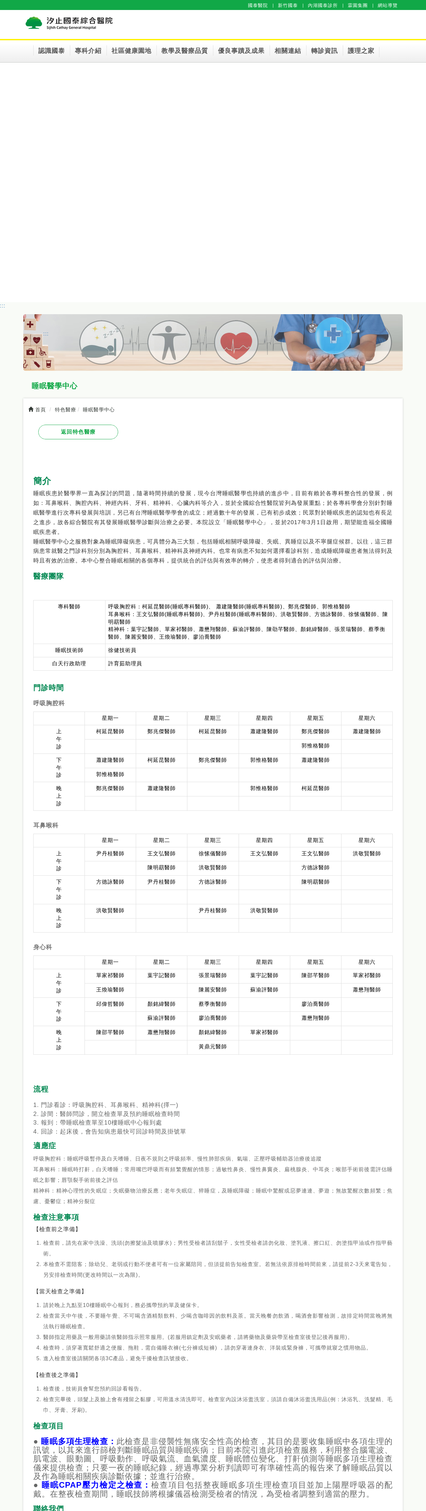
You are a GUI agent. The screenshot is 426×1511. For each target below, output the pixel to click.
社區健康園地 (131, 50)
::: (2, 306)
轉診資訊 (324, 50)
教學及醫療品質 (184, 50)
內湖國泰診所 (323, 5)
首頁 (37, 409)
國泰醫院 (258, 5)
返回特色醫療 (78, 432)
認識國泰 (51, 50)
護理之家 (361, 50)
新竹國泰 (288, 5)
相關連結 (288, 50)
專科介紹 (88, 50)
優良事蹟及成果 (241, 50)
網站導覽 (388, 5)
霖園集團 (358, 5)
